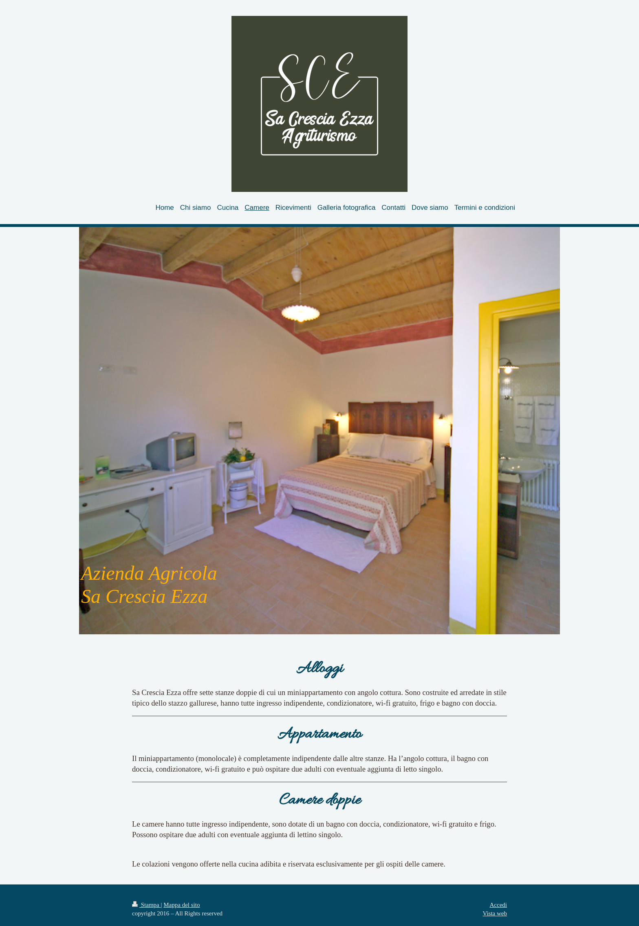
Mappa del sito (181, 905)
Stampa (146, 905)
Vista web (495, 913)
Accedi (498, 905)
